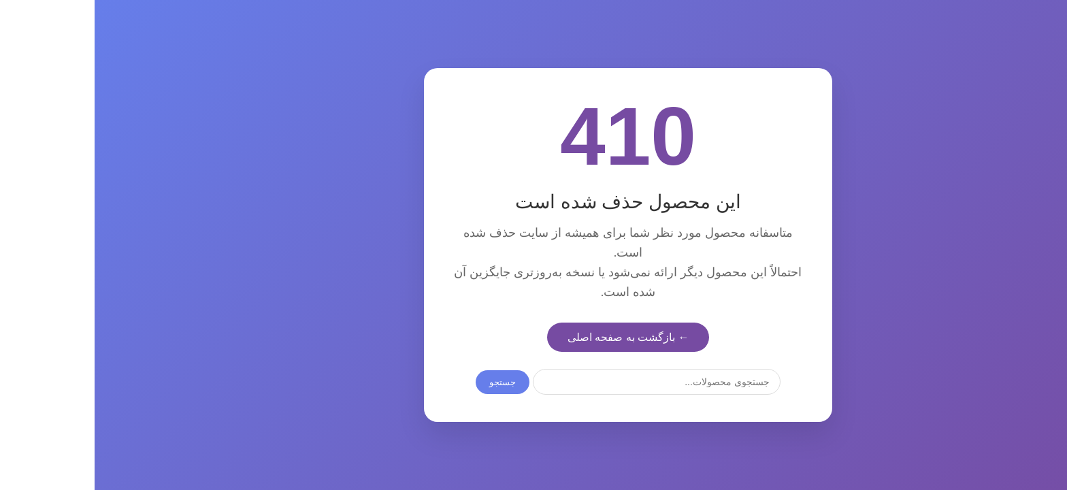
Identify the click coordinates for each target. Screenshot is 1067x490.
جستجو (408, 382)
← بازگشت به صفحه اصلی (534, 337)
